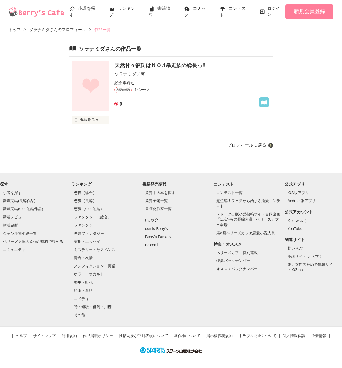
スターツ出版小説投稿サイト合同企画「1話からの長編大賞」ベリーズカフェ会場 (248, 219)
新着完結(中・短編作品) (23, 209)
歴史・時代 (83, 282)
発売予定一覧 (156, 201)
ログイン (274, 11)
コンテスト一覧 (229, 193)
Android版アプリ (302, 201)
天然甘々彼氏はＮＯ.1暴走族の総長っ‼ (159, 65)
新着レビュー (14, 217)
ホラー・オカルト (89, 274)
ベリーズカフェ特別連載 (237, 252)
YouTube (295, 228)
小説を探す (12, 193)
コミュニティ (14, 250)
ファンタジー (85, 225)
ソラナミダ (125, 74)
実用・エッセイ (87, 241)
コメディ (81, 298)
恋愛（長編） (85, 201)
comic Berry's (156, 228)
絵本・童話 (83, 290)
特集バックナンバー (233, 261)
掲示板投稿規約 (219, 336)
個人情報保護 (294, 336)
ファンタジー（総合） (93, 217)
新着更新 (10, 225)
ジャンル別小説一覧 (20, 233)
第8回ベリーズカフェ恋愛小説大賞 (245, 233)
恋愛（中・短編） (89, 209)
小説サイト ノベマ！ (305, 256)
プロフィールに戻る (246, 144)
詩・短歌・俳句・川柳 (93, 307)
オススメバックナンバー (237, 269)
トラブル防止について (257, 336)
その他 (79, 315)
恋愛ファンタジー (89, 233)
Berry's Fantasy (158, 237)
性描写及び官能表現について (143, 336)
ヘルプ (21, 336)
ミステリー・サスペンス (94, 250)
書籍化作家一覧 (158, 209)
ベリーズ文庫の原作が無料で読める (33, 241)
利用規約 (69, 336)
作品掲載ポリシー (98, 336)
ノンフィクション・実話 (94, 266)
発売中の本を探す (160, 193)
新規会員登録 (309, 11)
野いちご (295, 248)
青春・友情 (83, 258)
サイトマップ (44, 336)
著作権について (187, 336)
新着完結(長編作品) (19, 201)
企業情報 (318, 336)
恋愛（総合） (85, 193)
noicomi (151, 245)
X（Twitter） (298, 220)
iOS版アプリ (298, 193)
